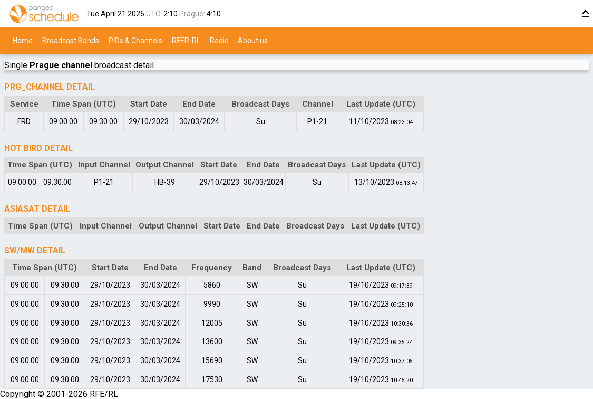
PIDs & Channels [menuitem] (135, 40)
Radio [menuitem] (219, 40)
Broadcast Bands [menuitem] (70, 40)
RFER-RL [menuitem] (186, 40)
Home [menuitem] (23, 40)
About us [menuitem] (253, 40)
